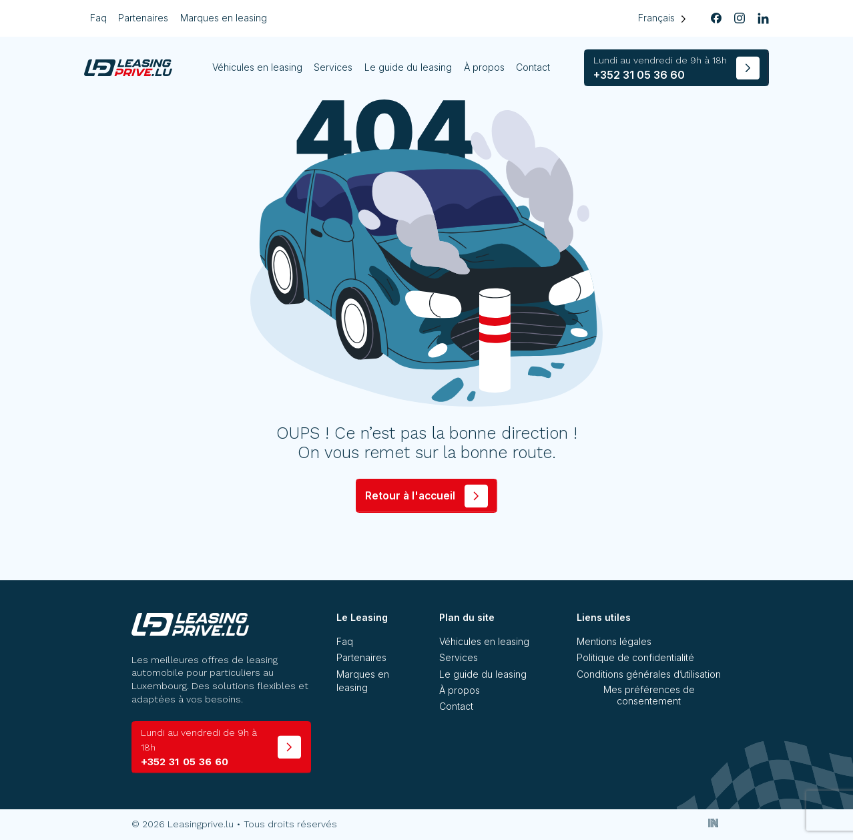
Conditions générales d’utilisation (649, 674)
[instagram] (740, 19)
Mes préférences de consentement (649, 695)
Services (333, 67)
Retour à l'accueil (410, 495)
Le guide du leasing (408, 67)
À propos (484, 67)
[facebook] (716, 19)
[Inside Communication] (713, 823)
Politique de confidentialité (635, 657)
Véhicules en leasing (257, 67)
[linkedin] (763, 19)
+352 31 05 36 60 (660, 68)
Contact (533, 67)
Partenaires (143, 17)
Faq (98, 17)
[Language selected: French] (661, 18)
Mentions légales (614, 641)
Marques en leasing (223, 17)
